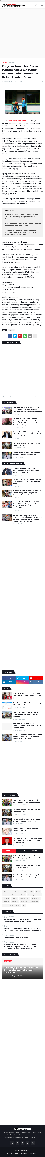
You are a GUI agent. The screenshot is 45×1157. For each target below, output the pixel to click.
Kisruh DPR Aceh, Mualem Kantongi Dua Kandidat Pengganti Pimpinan (27, 694)
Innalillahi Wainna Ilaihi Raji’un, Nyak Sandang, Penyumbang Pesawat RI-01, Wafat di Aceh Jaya (27, 737)
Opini (31, 891)
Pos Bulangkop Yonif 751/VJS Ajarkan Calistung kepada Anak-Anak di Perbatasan (22, 921)
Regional (14, 895)
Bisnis (5, 891)
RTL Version (34, 1153)
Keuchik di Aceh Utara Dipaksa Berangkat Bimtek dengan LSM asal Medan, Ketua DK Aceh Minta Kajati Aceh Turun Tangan (27, 422)
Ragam (6, 895)
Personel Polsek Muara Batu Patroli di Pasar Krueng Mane (27, 444)
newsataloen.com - (19, 120)
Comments (36, 851)
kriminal (6, 902)
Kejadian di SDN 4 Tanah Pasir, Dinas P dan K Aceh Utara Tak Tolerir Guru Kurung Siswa (27, 840)
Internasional (15, 891)
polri (5, 905)
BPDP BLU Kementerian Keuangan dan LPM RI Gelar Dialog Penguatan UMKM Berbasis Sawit (21, 216)
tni (24, 905)
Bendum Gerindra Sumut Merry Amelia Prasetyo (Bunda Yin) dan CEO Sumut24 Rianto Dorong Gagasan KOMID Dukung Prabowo (27, 518)
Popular (9, 851)
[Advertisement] (22, 33)
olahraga (24, 902)
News (24, 891)
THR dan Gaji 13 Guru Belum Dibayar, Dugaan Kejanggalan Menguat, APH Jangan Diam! (27, 726)
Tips (39, 895)
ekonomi (11, 62)
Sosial (23, 895)
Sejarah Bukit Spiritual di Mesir (16, 938)
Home (4, 62)
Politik (38, 891)
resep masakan (15, 905)
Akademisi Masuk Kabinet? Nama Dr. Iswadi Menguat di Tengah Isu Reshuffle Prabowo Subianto (27, 493)
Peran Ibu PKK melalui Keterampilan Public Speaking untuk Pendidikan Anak (27, 482)
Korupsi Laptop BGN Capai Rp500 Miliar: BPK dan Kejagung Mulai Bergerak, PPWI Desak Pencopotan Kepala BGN (26, 505)
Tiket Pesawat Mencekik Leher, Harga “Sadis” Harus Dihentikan (27, 704)
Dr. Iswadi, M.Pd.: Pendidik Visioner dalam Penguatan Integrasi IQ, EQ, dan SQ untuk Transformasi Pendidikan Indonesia (20, 947)
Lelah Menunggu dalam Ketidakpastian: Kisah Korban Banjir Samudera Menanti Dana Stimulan (23, 930)
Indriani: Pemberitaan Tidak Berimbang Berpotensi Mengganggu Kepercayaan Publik (27, 471)
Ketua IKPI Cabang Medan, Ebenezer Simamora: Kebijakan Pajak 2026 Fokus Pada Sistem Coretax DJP (21, 232)
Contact (24, 1153)
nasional (15, 902)
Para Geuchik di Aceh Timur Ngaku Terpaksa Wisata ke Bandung (26, 454)
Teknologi (31, 895)
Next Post (38, 397)
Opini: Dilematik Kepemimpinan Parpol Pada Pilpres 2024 (25, 830)
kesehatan (35, 898)
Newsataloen (25, 1150)
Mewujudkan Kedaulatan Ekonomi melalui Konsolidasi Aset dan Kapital (23, 224)
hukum (15, 898)
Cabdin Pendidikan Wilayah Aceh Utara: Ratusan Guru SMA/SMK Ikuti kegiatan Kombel (27, 434)
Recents (22, 851)
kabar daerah (24, 898)
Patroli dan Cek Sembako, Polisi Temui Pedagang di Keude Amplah (26, 801)
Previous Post (8, 397)
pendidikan (34, 902)
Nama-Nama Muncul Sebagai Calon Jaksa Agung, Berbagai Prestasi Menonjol (27, 714)
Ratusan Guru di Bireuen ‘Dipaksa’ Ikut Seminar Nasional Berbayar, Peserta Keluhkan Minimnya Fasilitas (27, 410)
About (16, 1153)
